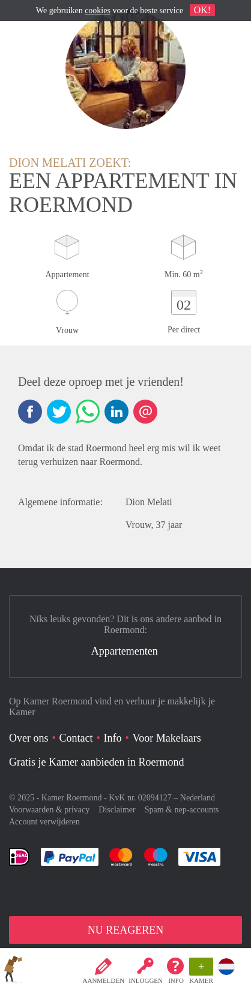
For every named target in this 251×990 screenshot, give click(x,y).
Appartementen (124, 651)
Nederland (197, 797)
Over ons (29, 738)
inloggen (146, 980)
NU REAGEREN (126, 930)
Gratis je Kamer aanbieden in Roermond (96, 762)
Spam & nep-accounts (182, 809)
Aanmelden (104, 980)
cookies (97, 10)
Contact (76, 738)
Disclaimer (116, 809)
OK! (202, 10)
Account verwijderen (44, 821)
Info (176, 980)
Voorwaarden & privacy (49, 809)
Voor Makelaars (167, 738)
